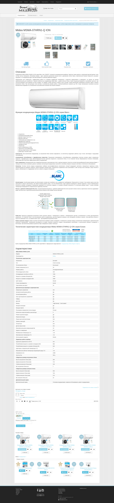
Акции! (38, 1)
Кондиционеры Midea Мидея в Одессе (71, 243)
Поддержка (58, 1)
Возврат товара (19, 489)
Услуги (41, 15)
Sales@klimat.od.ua (62, 499)
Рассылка (60, 493)
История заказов (61, 490)
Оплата (26, 1)
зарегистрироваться (29, 397)
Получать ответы (20, 420)
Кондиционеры (22, 15)
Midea (54, 256)
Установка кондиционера (25, 468)
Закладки (60, 492)
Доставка (32, 1)
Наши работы (45, 1)
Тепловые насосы (32, 15)
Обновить (19, 418)
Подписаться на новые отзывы (90, 387)
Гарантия (20, 1)
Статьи (52, 1)
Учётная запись (92, 1)
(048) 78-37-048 (62, 498)
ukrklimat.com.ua (83, 488)
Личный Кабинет (61, 489)
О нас (17, 494)
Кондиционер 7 (22, 456)
